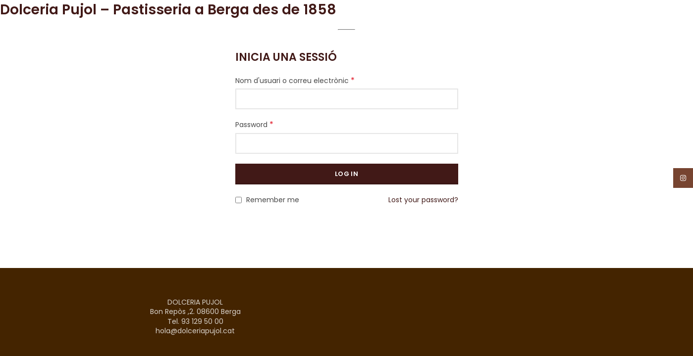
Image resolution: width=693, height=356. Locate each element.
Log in (346, 173)
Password (254, 124)
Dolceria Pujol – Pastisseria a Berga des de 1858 (168, 9)
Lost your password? (423, 200)
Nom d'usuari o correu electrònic (295, 80)
